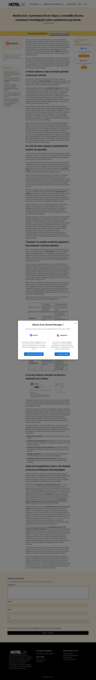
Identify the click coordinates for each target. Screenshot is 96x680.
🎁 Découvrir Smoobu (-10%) (34, 354)
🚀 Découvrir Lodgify (62, 354)
